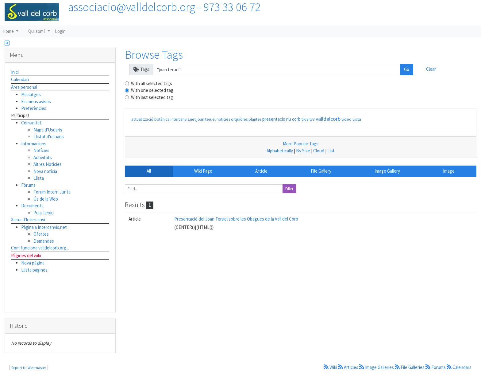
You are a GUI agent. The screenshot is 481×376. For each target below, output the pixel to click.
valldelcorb (328, 118)
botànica (162, 119)
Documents (32, 206)
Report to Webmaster (28, 367)
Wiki (331, 367)
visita (356, 119)
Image (449, 171)
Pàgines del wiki (26, 255)
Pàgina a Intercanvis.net (44, 227)
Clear (431, 69)
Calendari (20, 79)
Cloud (318, 151)
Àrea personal (24, 87)
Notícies (41, 150)
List (331, 151)
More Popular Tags (300, 144)
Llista (38, 178)
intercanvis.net (183, 119)
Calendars (459, 367)
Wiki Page (203, 171)
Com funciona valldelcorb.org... (40, 248)
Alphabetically (280, 151)
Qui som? (37, 31)
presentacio (273, 119)
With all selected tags (151, 83)
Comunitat (31, 123)
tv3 (312, 119)
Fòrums (28, 185)
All (149, 171)
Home (8, 31)
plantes (254, 119)
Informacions (33, 144)
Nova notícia (45, 171)
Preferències (33, 108)
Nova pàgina (32, 263)
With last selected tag (152, 97)
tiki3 (305, 119)
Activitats (42, 157)
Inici (15, 72)
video (346, 119)
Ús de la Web (45, 199)
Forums (436, 367)
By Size (303, 151)
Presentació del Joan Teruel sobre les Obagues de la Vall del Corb (236, 219)
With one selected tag (152, 90)
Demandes (43, 241)
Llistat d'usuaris (48, 136)
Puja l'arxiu (43, 213)
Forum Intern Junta (52, 192)
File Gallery (321, 171)
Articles (348, 367)
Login (60, 31)
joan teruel (206, 119)
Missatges (31, 94)
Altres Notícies (47, 164)
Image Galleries (377, 367)
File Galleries (410, 367)
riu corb (293, 119)
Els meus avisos (36, 101)
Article (261, 171)
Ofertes (41, 234)
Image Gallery (387, 171)
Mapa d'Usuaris (47, 130)
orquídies (239, 119)
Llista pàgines (34, 270)
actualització (142, 119)
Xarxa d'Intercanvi (28, 219)
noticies (223, 119)
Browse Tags (154, 54)
